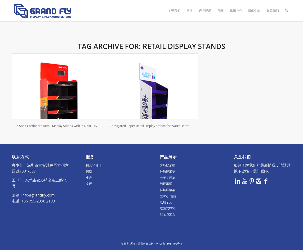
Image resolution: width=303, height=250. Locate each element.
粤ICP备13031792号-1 (169, 243)
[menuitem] (174, 10)
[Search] (286, 10)
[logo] (42, 10)
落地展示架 (167, 165)
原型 (89, 171)
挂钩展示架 (167, 171)
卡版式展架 (167, 178)
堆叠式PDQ (167, 208)
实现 (89, 184)
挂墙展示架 (167, 190)
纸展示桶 (166, 184)
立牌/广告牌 (168, 196)
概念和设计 (93, 165)
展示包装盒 (167, 214)
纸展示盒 (166, 202)
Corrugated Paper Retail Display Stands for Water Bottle (149, 126)
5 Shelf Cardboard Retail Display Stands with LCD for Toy (57, 126)
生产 (89, 178)
